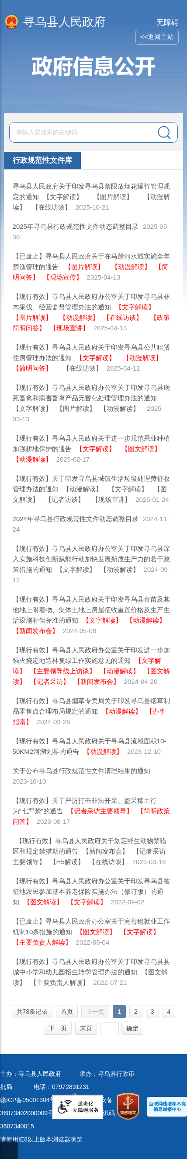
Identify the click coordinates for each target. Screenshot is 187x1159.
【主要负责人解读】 (42, 942)
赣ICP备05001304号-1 (30, 1099)
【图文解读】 (141, 448)
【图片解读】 (113, 196)
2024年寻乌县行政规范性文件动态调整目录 (76, 518)
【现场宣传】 (63, 277)
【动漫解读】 (131, 266)
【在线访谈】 (51, 207)
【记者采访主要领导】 (100, 811)
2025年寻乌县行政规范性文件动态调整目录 (76, 226)
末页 (86, 1028)
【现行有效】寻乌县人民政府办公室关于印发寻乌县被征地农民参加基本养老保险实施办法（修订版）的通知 (91, 891)
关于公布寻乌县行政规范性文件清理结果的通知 (81, 770)
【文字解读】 (64, 196)
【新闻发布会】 (36, 630)
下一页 (57, 1028)
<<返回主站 (157, 36)
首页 (67, 1011)
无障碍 (167, 22)
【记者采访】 (49, 681)
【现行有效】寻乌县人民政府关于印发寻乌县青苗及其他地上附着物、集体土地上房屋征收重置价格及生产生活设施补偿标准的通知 (91, 609)
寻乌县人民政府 (64, 21)
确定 (132, 1028)
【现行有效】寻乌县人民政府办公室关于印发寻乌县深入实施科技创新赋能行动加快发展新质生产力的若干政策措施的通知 (91, 559)
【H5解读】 (67, 861)
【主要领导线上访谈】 (63, 671)
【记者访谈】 (64, 499)
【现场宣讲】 (69, 328)
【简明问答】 (32, 368)
